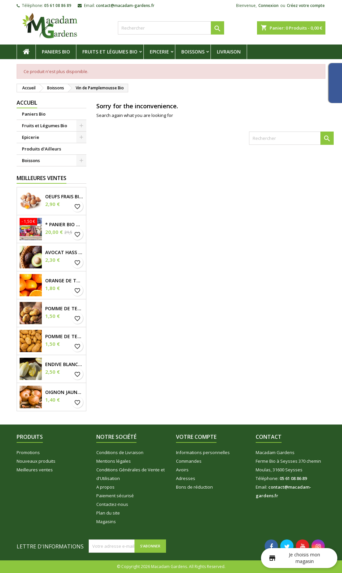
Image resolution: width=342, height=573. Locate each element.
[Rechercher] (171, 28)
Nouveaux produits (36, 461)
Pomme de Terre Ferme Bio (64, 308)
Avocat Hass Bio (64, 252)
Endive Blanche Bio (64, 364)
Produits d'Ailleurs (41, 149)
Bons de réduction (194, 487)
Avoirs (182, 470)
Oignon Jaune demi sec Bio (64, 392)
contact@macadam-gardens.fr (125, 5)
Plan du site (108, 513)
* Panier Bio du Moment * (64, 224)
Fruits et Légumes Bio (109, 51)
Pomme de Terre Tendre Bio (64, 336)
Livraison (229, 51)
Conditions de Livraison (119, 452)
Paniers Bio (56, 51)
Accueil (27, 102)
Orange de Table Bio (64, 280)
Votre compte (196, 436)
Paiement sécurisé (115, 496)
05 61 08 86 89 (57, 5)
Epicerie (159, 51)
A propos (105, 487)
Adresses (185, 478)
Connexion (268, 5)
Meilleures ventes (35, 470)
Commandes (189, 461)
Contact (269, 436)
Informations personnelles (203, 452)
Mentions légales (113, 461)
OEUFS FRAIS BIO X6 (64, 196)
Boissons (193, 51)
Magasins (106, 522)
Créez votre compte (306, 5)
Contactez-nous (112, 504)
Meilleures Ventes (41, 178)
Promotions (28, 452)
